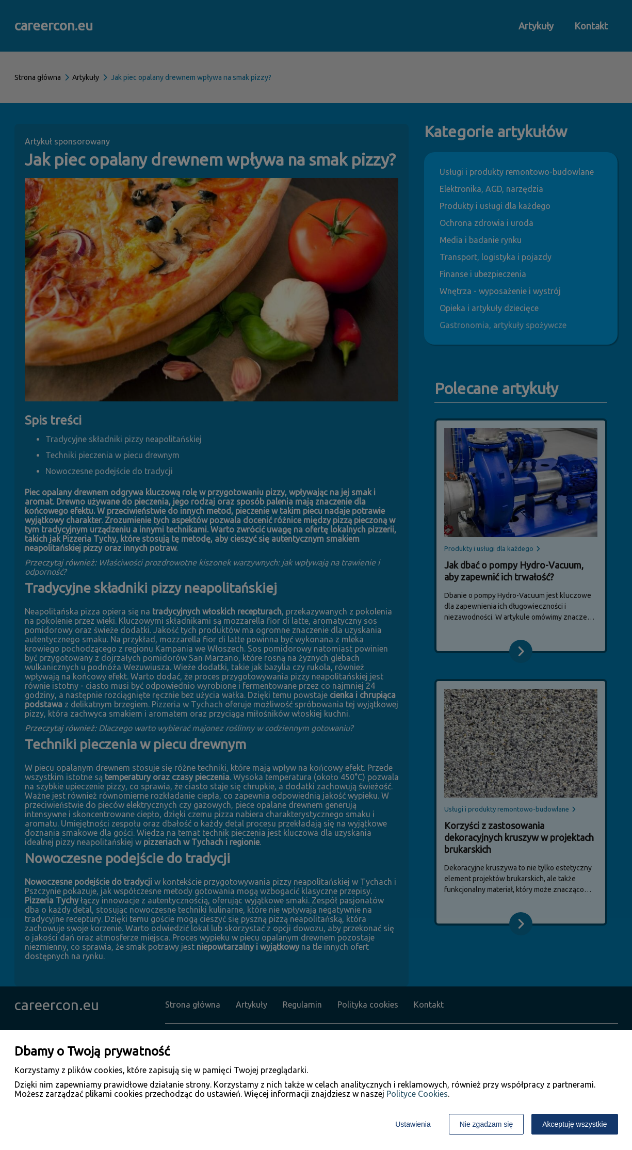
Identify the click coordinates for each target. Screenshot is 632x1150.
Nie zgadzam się (486, 1124)
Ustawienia (412, 1124)
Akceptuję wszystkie (574, 1124)
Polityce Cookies (417, 1093)
